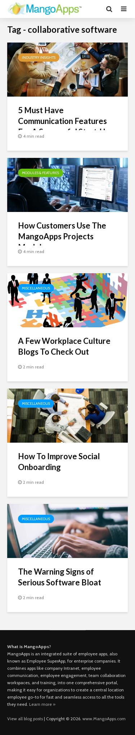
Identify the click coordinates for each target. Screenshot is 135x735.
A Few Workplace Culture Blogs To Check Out (64, 346)
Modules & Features (40, 173)
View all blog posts (25, 718)
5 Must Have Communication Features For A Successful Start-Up (63, 121)
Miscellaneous (36, 288)
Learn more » (42, 704)
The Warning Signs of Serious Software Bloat (59, 577)
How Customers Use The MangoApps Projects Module (62, 236)
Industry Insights (38, 57)
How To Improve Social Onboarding (59, 461)
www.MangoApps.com (104, 718)
